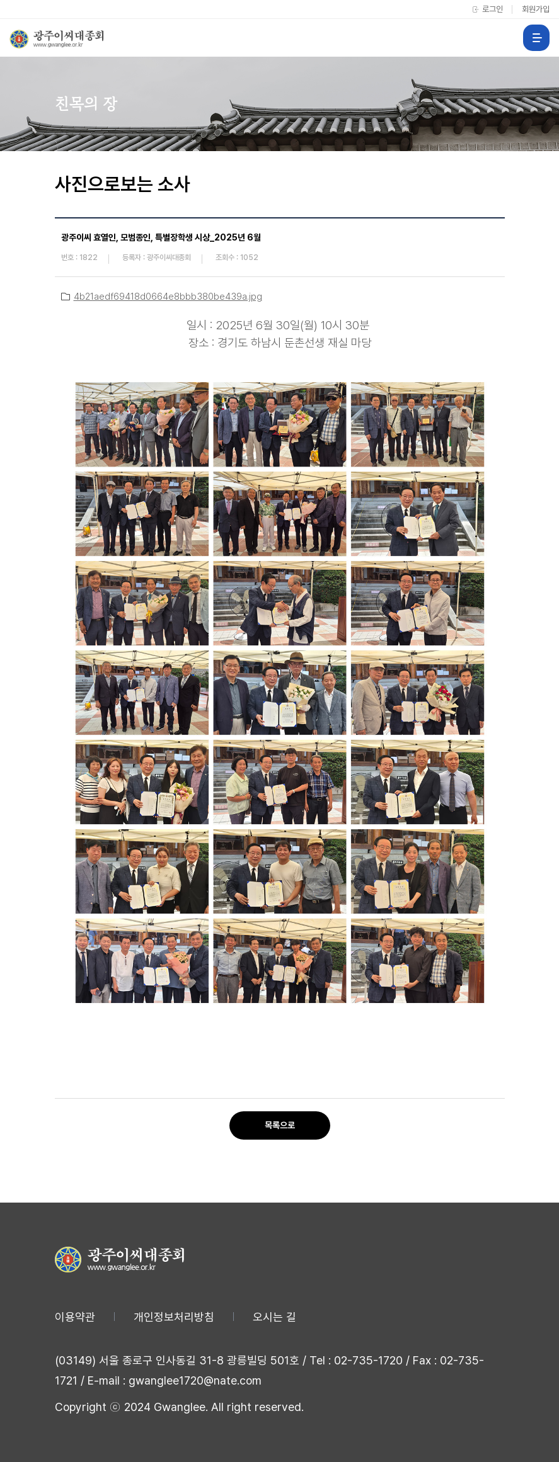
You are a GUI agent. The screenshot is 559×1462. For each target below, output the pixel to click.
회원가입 (536, 9)
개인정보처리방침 (174, 1316)
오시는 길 (274, 1316)
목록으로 (280, 1125)
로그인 (492, 9)
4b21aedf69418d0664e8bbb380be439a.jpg (168, 296)
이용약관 (75, 1316)
